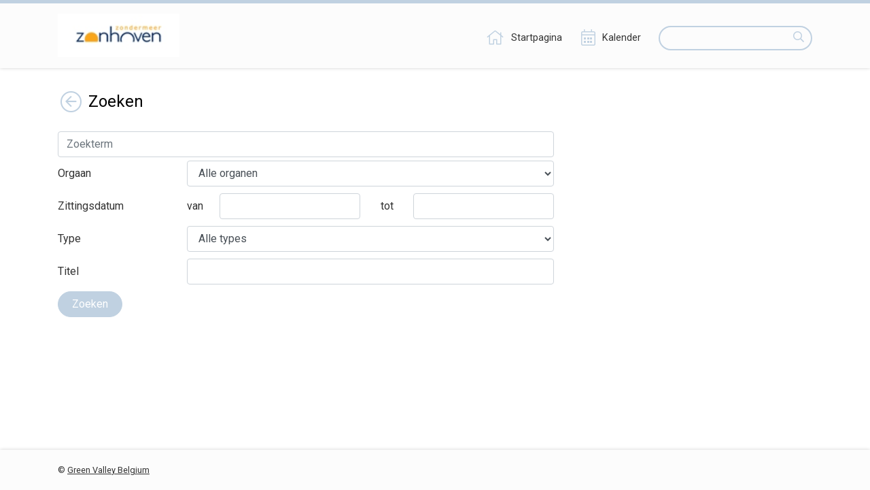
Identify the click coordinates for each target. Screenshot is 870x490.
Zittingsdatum (91, 205)
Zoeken (90, 303)
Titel (68, 271)
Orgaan (74, 173)
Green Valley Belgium (108, 470)
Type (69, 238)
